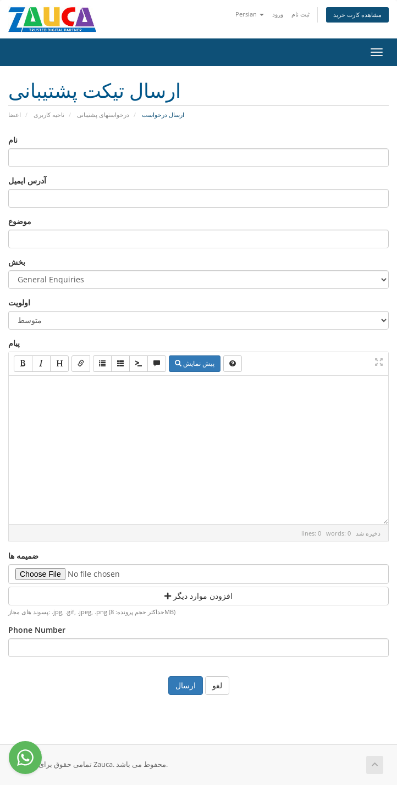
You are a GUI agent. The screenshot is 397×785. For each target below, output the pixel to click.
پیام (14, 343)
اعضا (14, 114)
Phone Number (36, 630)
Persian (249, 14)
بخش (16, 262)
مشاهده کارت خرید (357, 14)
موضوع (19, 221)
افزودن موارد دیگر (198, 596)
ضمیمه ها (23, 555)
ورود (277, 14)
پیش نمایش (194, 363)
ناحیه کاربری (49, 114)
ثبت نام (300, 14)
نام (13, 140)
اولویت (19, 302)
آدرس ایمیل (27, 180)
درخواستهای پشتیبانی (103, 114)
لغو (217, 685)
